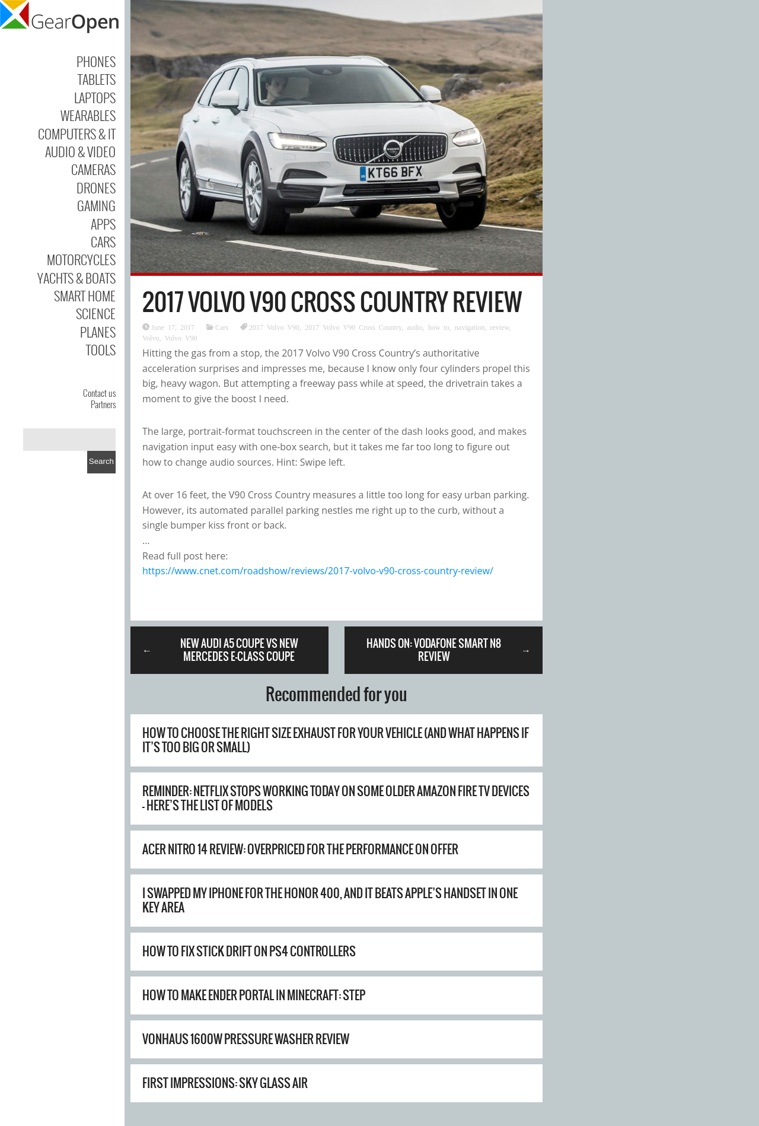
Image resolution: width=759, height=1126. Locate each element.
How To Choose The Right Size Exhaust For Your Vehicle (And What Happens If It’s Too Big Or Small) (335, 740)
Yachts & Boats (76, 277)
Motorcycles (81, 259)
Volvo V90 (180, 337)
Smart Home (85, 295)
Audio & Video (80, 151)
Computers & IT (77, 133)
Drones (96, 187)
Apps (103, 223)
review (499, 326)
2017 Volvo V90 (274, 326)
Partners (103, 404)
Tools (101, 349)
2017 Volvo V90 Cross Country (353, 326)
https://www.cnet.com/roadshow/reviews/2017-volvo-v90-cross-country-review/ (317, 570)
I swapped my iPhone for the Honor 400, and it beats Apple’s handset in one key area (330, 900)
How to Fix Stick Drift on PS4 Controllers (249, 951)
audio (415, 326)
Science (96, 313)
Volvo (150, 337)
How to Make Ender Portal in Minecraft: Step (253, 995)
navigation (470, 326)
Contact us (99, 392)
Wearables (88, 115)
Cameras (93, 169)
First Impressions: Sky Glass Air (225, 1083)
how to (438, 326)
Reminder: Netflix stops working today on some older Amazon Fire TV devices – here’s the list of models (336, 798)
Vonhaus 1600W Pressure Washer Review (245, 1039)
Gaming (96, 205)
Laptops (95, 97)
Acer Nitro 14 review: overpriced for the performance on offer (300, 849)
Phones (96, 61)
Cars (103, 241)
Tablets (97, 78)
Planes (98, 331)
